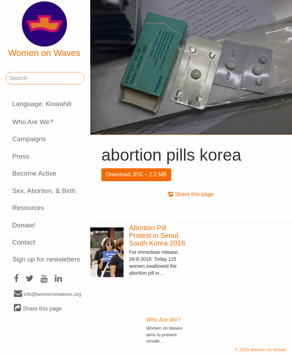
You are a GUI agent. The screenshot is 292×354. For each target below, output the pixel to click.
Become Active (34, 173)
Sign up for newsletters (46, 259)
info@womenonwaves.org (47, 293)
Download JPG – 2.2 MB (136, 174)
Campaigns (29, 139)
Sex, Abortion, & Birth (43, 190)
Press (20, 156)
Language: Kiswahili (42, 103)
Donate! (23, 225)
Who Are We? (32, 122)
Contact (23, 242)
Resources (28, 207)
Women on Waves (44, 29)
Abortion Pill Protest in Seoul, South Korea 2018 (157, 235)
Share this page (38, 308)
